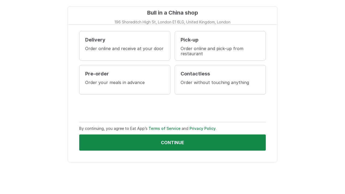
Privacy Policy (202, 128)
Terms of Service (165, 128)
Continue (172, 142)
